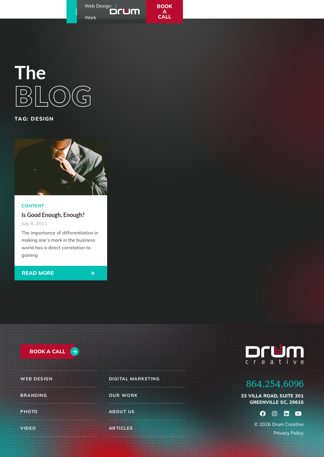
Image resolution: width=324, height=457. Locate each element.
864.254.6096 (275, 383)
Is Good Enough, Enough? (52, 214)
